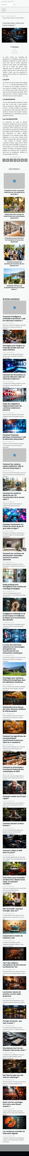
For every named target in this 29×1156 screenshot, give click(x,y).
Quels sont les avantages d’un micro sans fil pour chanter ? (13, 1104)
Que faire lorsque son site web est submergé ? (13, 1076)
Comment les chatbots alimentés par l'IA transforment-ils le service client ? (13, 496)
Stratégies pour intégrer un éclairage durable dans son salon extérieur (14, 348)
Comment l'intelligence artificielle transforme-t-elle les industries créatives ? (14, 319)
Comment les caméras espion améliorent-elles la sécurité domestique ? (13, 466)
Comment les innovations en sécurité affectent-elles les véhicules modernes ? (14, 377)
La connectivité (14, 53)
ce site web (8, 84)
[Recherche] (8, 4)
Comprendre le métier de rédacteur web (13, 937)
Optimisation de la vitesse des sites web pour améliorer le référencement (14, 709)
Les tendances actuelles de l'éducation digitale (14, 1132)
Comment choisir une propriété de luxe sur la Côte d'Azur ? (14, 287)
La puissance (14, 51)
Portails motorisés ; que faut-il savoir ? (12, 1022)
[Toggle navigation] (4, 10)
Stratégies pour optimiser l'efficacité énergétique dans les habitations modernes (14, 680)
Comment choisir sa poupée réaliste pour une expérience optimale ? (14, 192)
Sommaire (15, 47)
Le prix (14, 49)
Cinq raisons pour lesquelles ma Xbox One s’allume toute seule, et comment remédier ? (14, 881)
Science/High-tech (11, 16)
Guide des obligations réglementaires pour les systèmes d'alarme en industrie (12, 407)
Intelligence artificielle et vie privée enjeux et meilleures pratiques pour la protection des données (14, 617)
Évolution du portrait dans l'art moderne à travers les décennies (14, 240)
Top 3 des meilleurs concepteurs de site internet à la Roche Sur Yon (14, 965)
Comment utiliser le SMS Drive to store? (12, 852)
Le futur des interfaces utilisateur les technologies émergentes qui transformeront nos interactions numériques (14, 649)
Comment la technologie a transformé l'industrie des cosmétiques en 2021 (13, 769)
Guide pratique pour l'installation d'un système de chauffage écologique (14, 587)
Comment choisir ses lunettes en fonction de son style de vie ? (14, 263)
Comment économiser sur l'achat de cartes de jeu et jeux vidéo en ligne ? (13, 526)
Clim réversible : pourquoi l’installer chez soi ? (13, 910)
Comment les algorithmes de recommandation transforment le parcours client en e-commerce (14, 739)
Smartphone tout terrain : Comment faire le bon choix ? (14, 1049)
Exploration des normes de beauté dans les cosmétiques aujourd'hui (14, 216)
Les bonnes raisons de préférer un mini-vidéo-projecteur (12, 994)
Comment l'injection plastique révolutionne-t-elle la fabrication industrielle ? (14, 437)
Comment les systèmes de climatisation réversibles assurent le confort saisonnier (13, 556)
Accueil (2, 16)
